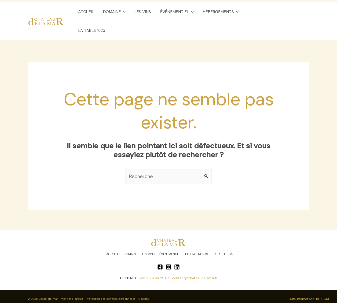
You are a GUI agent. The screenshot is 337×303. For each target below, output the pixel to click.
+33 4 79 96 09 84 (154, 259)
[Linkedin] (177, 248)
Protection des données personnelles (111, 280)
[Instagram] (168, 248)
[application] (124, 11)
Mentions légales (72, 280)
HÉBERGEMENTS (218, 11)
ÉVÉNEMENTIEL (176, 11)
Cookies (144, 280)
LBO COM (322, 280)
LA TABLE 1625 (257, 11)
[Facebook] (160, 248)
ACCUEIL (88, 11)
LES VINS (143, 11)
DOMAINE (115, 11)
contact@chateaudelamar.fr (194, 259)
